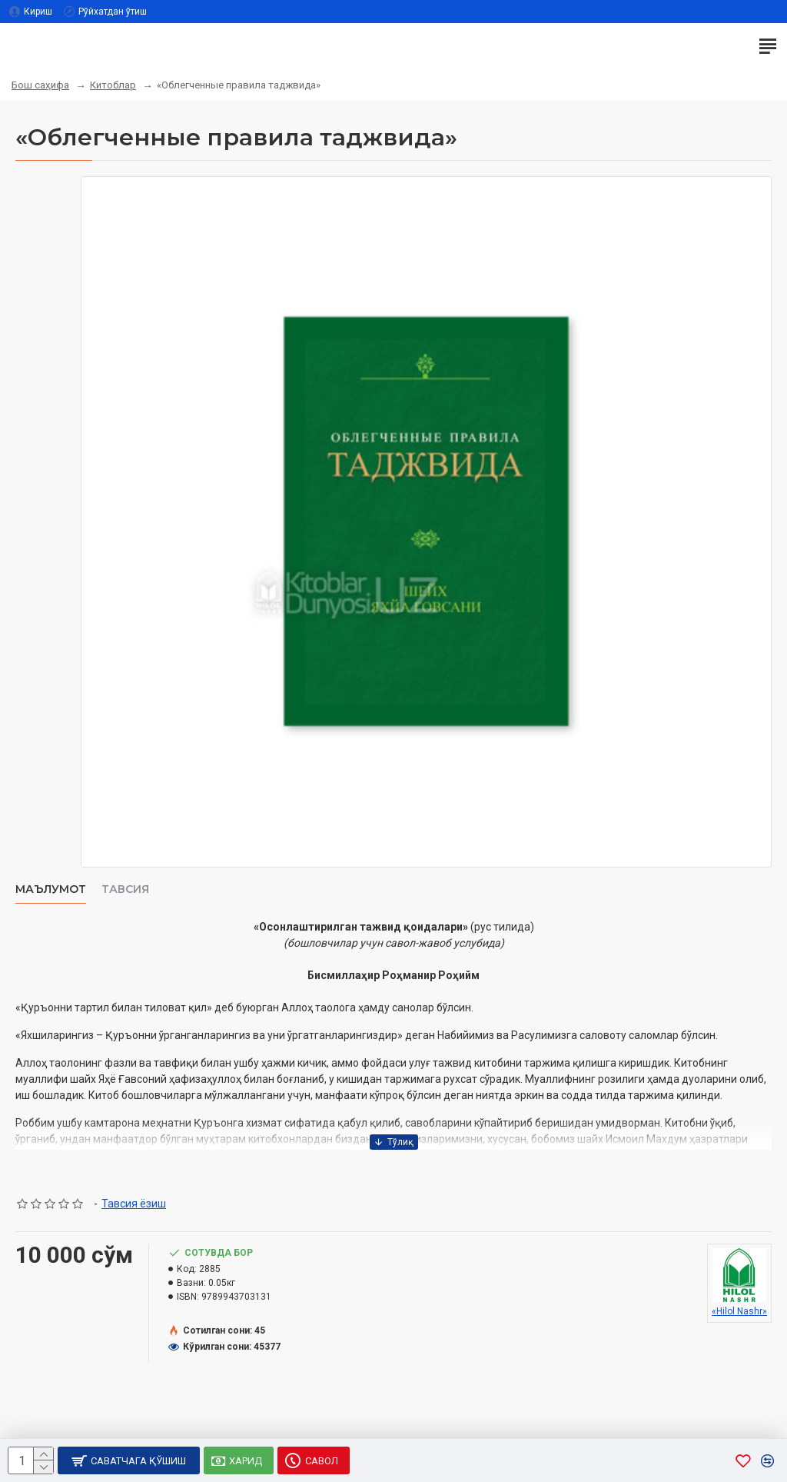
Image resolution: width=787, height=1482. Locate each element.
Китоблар (113, 85)
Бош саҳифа (40, 85)
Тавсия (125, 889)
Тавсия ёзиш (133, 1203)
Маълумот (50, 889)
